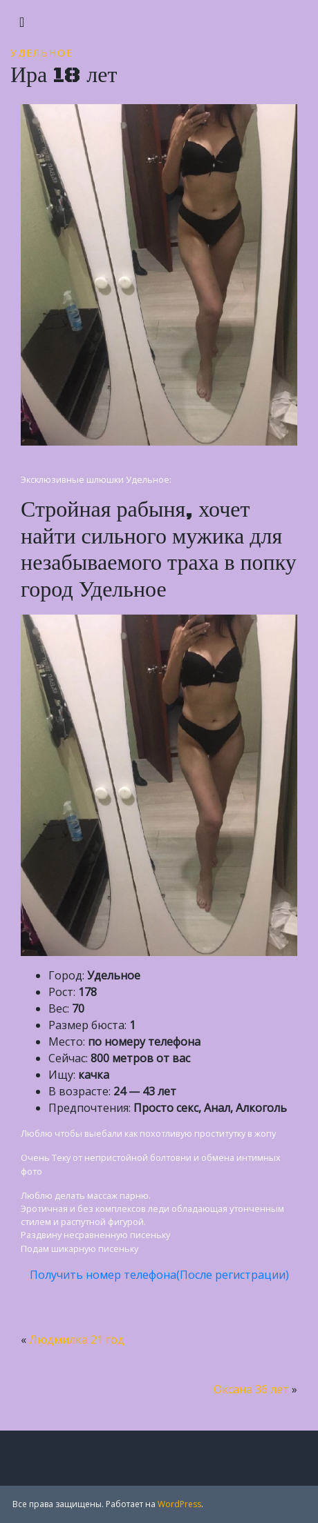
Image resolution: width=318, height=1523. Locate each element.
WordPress (179, 1504)
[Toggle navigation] (21, 22)
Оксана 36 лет (251, 1389)
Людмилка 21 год (76, 1339)
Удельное (41, 52)
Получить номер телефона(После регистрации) (159, 1274)
